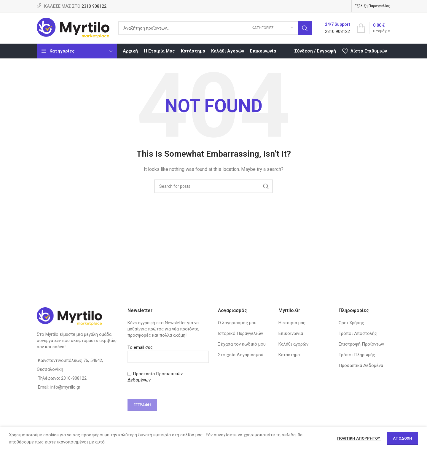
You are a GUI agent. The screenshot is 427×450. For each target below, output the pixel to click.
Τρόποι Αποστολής (358, 333)
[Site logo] (73, 27)
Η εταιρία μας (291, 322)
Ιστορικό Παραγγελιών (240, 333)
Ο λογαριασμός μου (237, 322)
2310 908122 (94, 6)
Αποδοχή (402, 438)
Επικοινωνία (290, 333)
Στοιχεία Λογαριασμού (240, 354)
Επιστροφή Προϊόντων (361, 344)
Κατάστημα (289, 354)
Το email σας (168, 352)
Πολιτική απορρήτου (359, 438)
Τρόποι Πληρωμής (357, 354)
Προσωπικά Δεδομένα (361, 365)
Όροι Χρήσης (351, 322)
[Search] (215, 28)
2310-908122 (74, 378)
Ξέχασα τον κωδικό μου (242, 344)
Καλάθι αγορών (293, 344)
